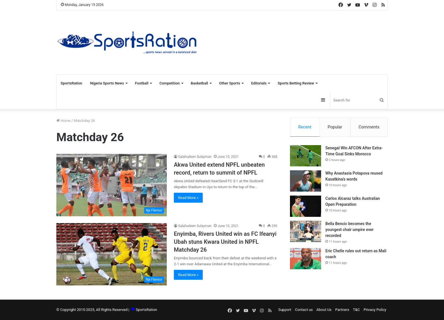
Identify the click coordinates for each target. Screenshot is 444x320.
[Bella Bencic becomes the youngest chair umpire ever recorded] (305, 231)
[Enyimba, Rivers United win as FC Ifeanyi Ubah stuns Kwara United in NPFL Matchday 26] (111, 254)
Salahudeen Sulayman (195, 157)
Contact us (304, 310)
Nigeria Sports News (107, 83)
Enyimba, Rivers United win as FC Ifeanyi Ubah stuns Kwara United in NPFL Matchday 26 (225, 241)
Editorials (259, 83)
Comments (368, 127)
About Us (324, 310)
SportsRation (71, 83)
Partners (342, 310)
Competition (169, 83)
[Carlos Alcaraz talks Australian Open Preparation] (305, 206)
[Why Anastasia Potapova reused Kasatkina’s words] (305, 181)
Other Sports (229, 83)
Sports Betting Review (296, 83)
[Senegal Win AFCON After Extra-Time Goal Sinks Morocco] (305, 156)
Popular (335, 127)
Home (63, 120)
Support (284, 310)
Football (141, 83)
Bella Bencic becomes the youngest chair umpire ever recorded (349, 230)
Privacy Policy (375, 310)
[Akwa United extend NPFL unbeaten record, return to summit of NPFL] (111, 185)
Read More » (188, 198)
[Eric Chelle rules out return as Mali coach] (305, 259)
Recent (304, 127)
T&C (356, 310)
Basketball (199, 83)
